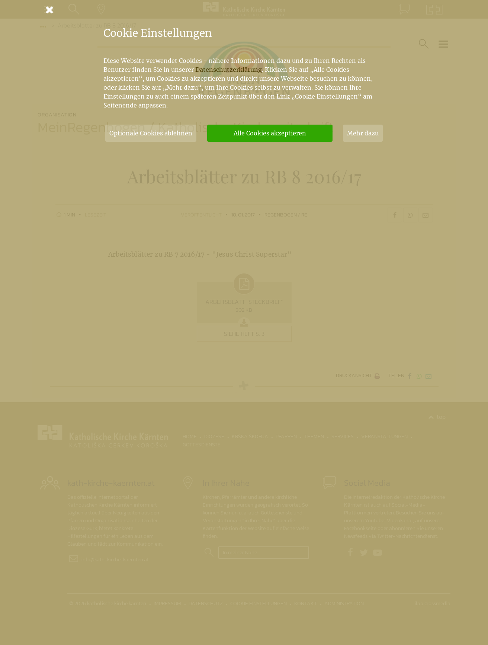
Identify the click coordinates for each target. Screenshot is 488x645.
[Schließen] (244, 9)
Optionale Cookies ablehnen (150, 133)
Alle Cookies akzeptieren (270, 133)
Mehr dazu (363, 133)
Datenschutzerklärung (228, 69)
